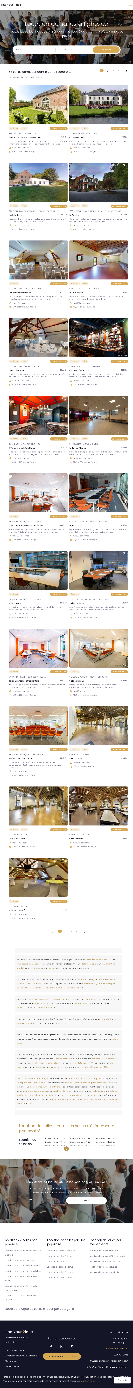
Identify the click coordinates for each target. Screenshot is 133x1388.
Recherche (106, 49)
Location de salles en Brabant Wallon (22, 1265)
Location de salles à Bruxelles (61, 1250)
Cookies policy (12, 1366)
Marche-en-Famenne (38, 988)
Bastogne (110, 983)
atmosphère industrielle (103, 1059)
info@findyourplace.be (117, 1348)
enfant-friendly (82, 1003)
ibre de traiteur (42, 1003)
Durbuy (101, 983)
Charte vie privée (13, 1361)
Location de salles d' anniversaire (105, 1261)
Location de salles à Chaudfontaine (56, 1145)
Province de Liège (40, 999)
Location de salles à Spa (58, 1261)
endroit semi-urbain (26, 1023)
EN (16, 1342)
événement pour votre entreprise (46, 1087)
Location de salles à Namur (60, 1266)
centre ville (104, 1019)
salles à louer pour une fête (99, 960)
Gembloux (61, 988)
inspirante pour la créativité (92, 1099)
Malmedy (88, 983)
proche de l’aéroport (63, 1091)
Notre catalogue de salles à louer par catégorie (39, 1309)
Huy (95, 983)
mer (30, 1103)
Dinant (52, 988)
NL (11, 1342)
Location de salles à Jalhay (81, 1145)
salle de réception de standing (48, 1063)
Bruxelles (83, 979)
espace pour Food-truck (31, 1082)
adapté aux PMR (45, 1007)
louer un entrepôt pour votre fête (92, 1067)
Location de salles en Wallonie (19, 1260)
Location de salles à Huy (80, 1142)
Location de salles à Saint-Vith (107, 1145)
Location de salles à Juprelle (81, 1149)
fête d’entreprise (90, 964)
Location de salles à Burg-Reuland (56, 1138)
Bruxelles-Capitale (60, 999)
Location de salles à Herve (81, 1138)
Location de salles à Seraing (107, 1149)
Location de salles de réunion (104, 1266)
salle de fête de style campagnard (84, 1078)
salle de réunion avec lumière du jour (79, 1095)
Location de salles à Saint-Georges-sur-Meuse (107, 1138)
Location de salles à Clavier (56, 1149)
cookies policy (88, 1381)
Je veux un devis (59, 128)
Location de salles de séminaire (104, 1272)
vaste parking (98, 1091)
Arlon (19, 983)
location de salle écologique (62, 1099)
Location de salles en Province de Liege (23, 1271)
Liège (92, 979)
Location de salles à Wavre (60, 1272)
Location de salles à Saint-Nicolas (107, 1142)
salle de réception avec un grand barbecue (85, 1082)
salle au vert (61, 1023)
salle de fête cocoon (80, 1063)
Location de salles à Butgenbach (56, 1142)
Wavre (110, 979)
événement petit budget (36, 1078)
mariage (21, 964)
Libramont (22, 988)
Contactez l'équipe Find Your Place (62, 1356)
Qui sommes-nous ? (14, 1350)
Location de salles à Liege (59, 1256)
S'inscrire (86, 1200)
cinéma (52, 1067)
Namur (101, 979)
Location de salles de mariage (104, 1250)
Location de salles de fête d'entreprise (108, 1256)
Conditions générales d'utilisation (21, 1355)
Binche (70, 988)
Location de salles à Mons (59, 1277)
